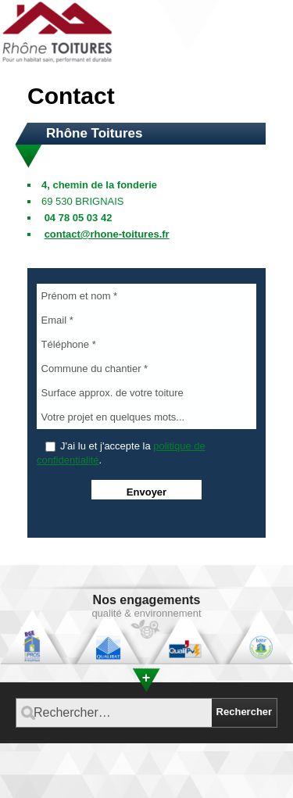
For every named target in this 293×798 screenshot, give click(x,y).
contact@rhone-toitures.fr (107, 234)
